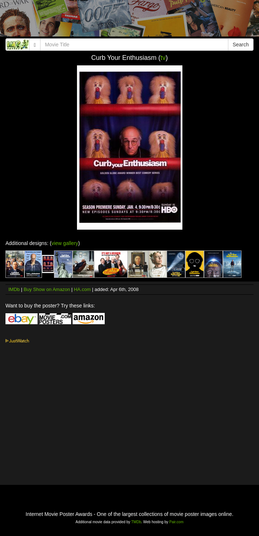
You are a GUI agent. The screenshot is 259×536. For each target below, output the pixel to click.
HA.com (82, 289)
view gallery (64, 243)
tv (163, 57)
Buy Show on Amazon (47, 289)
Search (241, 44)
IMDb (14, 289)
